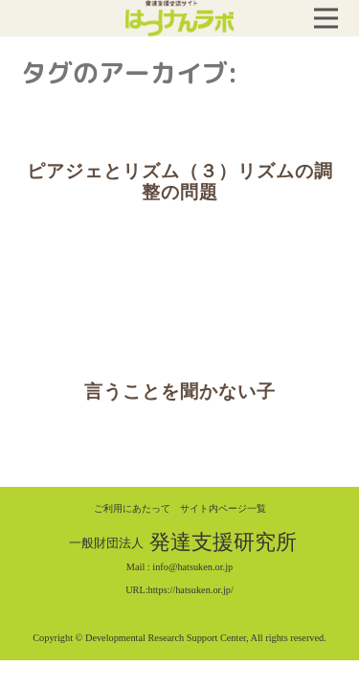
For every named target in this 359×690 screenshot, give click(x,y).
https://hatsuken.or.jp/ (191, 590)
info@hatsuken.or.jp (192, 567)
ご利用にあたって (132, 508)
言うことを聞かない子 (180, 391)
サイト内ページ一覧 (223, 508)
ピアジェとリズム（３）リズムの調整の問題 (180, 182)
